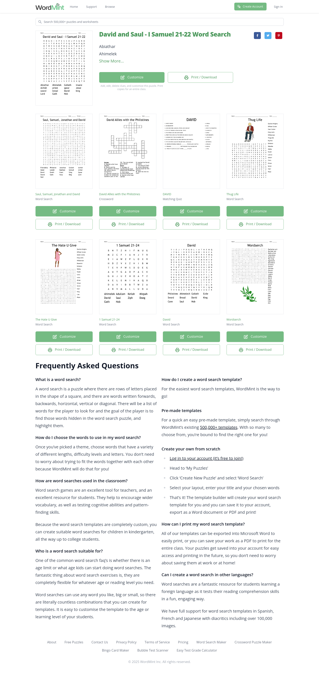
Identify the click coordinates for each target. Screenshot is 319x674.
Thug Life (233, 194)
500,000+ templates (219, 427)
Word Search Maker (211, 642)
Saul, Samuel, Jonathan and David (58, 194)
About (51, 642)
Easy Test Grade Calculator (197, 650)
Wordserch (234, 319)
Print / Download (200, 77)
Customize (131, 77)
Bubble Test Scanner (153, 650)
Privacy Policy (126, 642)
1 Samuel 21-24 (109, 319)
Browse (110, 7)
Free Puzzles (73, 642)
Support (91, 7)
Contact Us (99, 642)
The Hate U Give (46, 319)
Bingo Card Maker (115, 650)
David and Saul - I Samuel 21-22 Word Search (165, 34)
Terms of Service (157, 642)
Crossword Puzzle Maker (253, 642)
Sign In (278, 7)
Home (74, 7)
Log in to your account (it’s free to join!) (206, 458)
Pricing (183, 642)
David (166, 319)
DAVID (167, 194)
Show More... (111, 61)
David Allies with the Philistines (119, 194)
